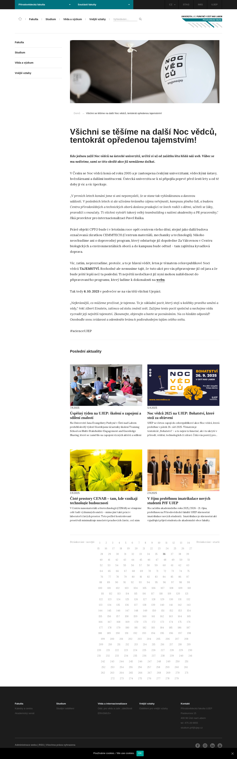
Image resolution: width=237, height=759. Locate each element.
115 (135, 593)
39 (187, 554)
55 (124, 565)
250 (178, 661)
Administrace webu (26, 744)
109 (180, 588)
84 (164, 576)
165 (189, 616)
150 (154, 610)
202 (130, 638)
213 (136, 644)
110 (189, 588)
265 (131, 672)
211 (118, 644)
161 (153, 616)
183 (153, 627)
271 (186, 672)
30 (117, 554)
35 (156, 554)
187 (188, 627)
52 (101, 565)
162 (162, 616)
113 (119, 593)
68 (133, 571)
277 (158, 678)
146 (118, 610)
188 (100, 633)
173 (162, 621)
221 (108, 650)
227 (163, 650)
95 (156, 582)
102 (118, 588)
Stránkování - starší (207, 542)
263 (112, 672)
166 (101, 621)
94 (148, 582)
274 (131, 678)
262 (103, 672)
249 (168, 661)
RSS (41, 744)
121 (186, 593)
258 (158, 667)
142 (180, 604)
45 (140, 559)
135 (118, 604)
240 (181, 655)
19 (128, 548)
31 (125, 554)
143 (189, 604)
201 (121, 638)
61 (172, 565)
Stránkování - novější (82, 542)
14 (188, 542)
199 (103, 638)
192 (135, 633)
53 (109, 565)
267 (150, 672)
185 (171, 627)
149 (145, 610)
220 (99, 650)
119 (169, 593)
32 (132, 554)
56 (132, 565)
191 (126, 633)
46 (148, 559)
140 (162, 604)
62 (179, 565)
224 (135, 650)
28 (101, 554)
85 (172, 576)
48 (164, 559)
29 (109, 554)
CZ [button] (172, 4)
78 (117, 576)
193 (144, 633)
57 (140, 565)
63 (187, 565)
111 (102, 593)
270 (178, 672)
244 (121, 661)
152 (171, 610)
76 (101, 576)
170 (136, 621)
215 (153, 644)
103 (126, 588)
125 (127, 599)
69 (141, 571)
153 (180, 610)
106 (154, 588)
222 (117, 650)
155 (100, 616)
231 (99, 655)
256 (140, 667)
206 (168, 638)
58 (148, 565)
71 (157, 571)
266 (140, 672)
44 (132, 559)
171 (145, 621)
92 (132, 582)
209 (101, 644)
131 (179, 599)
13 (181, 542)
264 (121, 672)
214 (145, 644)
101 (109, 588)
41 (109, 559)
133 (100, 604)
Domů (77, 113)
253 (112, 667)
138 (144, 604)
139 (153, 604)
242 (103, 661)
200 (112, 638)
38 (179, 554)
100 (100, 588)
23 (159, 548)
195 (162, 633)
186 (179, 627)
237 (154, 655)
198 (189, 633)
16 (106, 548)
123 (109, 599)
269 (168, 672)
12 (174, 542)
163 (171, 616)
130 (171, 599)
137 (136, 604)
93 (140, 582)
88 (100, 582)
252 (103, 667)
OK (140, 753)
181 (136, 627)
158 (126, 616)
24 (167, 548)
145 (109, 610)
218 (180, 644)
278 (167, 678)
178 (109, 627)
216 (162, 644)
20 (136, 548)
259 (167, 667)
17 (113, 548)
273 (122, 678)
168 (118, 621)
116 (144, 593)
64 (101, 571)
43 (124, 559)
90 (116, 582)
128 (153, 599)
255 (131, 667)
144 (100, 610)
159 (135, 616)
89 (108, 582)
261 (186, 667)
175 (180, 621)
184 (162, 627)
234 (126, 655)
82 (148, 576)
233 (117, 655)
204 (149, 638)
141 (171, 604)
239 (172, 655)
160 (144, 616)
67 (125, 571)
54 (117, 565)
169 (127, 621)
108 (171, 588)
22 (151, 548)
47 (157, 559)
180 (127, 627)
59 (156, 565)
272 (113, 678)
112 (110, 593)
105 (144, 588)
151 (162, 610)
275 (140, 678)
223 (126, 650)
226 (153, 650)
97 (172, 582)
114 (127, 593)
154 (189, 610)
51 (189, 559)
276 (149, 678)
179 (118, 627)
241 (190, 655)
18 (121, 548)
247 (150, 661)
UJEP (214, 4)
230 (190, 650)
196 (171, 633)
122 (101, 599)
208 (186, 638)
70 (149, 571)
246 (140, 661)
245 (131, 661)
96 (164, 582)
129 (162, 599)
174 (171, 621)
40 (101, 559)
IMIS (200, 4)
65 (109, 571)
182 (144, 627)
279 (177, 678)
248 (159, 661)
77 (109, 576)
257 (149, 667)
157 (118, 616)
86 (179, 576)
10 (159, 542)
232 (108, 655)
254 (122, 667)
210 (110, 644)
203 (140, 638)
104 (136, 588)
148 (136, 610)
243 (112, 661)
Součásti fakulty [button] (104, 4)
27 (190, 548)
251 (186, 661)
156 (109, 616)
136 (127, 604)
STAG (186, 4)
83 (156, 576)
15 (98, 548)
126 (136, 599)
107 (162, 588)
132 (188, 599)
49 (172, 559)
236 (144, 655)
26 (182, 548)
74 (180, 571)
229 (181, 650)
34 (148, 554)
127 (145, 599)
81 (141, 576)
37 (172, 554)
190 (118, 633)
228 (172, 650)
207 (177, 638)
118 (161, 593)
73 (172, 571)
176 (189, 621)
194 (153, 633)
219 (189, 644)
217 (171, 644)
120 (178, 593)
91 (124, 582)
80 (133, 576)
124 (118, 599)
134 (109, 604)
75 (188, 571)
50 (181, 559)
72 (164, 571)
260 (177, 667)
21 (144, 548)
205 (158, 638)
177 (101, 627)
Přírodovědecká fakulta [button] (45, 4)
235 (135, 655)
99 (188, 582)
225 (144, 650)
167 (109, 621)
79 (125, 576)
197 (180, 633)
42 (116, 559)
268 (159, 672)
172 (153, 621)
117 (152, 593)
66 (117, 571)
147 (127, 610)
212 (127, 644)
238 (163, 655)
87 (187, 576)
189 (109, 633)
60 (164, 565)
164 (180, 616)
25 (175, 548)
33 (140, 554)
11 (166, 542)
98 (180, 582)
